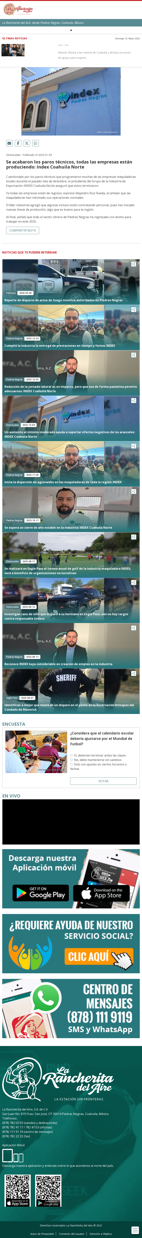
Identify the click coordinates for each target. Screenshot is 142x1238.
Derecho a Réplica (101, 1234)
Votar (103, 781)
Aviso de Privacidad (42, 1234)
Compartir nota (22, 230)
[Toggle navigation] (135, 1230)
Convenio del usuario (71, 1234)
